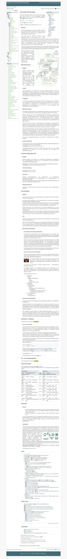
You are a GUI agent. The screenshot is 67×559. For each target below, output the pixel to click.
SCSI (35, 307)
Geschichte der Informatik (31, 463)
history (33, 20)
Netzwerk (49, 31)
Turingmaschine (50, 473)
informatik (11, 18)
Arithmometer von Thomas (38, 350)
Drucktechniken (11, 73)
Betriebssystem (50, 15)
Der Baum (10, 71)
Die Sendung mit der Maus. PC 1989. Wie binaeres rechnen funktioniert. (38, 506)
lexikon (11, 22)
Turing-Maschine (35, 472)
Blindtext (9, 70)
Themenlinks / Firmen (12, 113)
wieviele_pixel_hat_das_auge (14, 50)
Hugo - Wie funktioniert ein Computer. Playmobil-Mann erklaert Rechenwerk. (39, 508)
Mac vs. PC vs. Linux (30, 518)
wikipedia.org (40, 366)
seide (11, 44)
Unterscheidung (51, 19)
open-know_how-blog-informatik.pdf (31, 529)
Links (58, 523)
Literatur (9, 93)
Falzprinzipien (10, 81)
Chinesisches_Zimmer (38, 476)
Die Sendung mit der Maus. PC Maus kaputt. (35, 516)
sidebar (11, 46)
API (30, 105)
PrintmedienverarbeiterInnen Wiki (49, 2)
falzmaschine (12, 35)
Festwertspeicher (32, 535)
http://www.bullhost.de (28, 18)
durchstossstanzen (13, 30)
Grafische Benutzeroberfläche (47, 125)
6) (23, 377)
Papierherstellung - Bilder (12, 99)
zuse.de (40, 355)
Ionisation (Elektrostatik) (12, 88)
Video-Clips (50, 34)
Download (49, 35)
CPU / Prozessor (51, 29)
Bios (32, 536)
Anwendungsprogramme (51, 20)
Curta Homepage (50, 480)
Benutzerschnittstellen (52, 26)
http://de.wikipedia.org (25, 17)
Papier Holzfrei (11, 98)
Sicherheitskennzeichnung (13, 109)
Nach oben (58, 549)
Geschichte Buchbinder (12, 82)
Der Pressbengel (11, 72)
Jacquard (28, 465)
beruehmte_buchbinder (13, 28)
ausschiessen (12, 27)
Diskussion (48, 36)
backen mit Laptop (28, 521)
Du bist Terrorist (28, 505)
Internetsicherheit (28, 510)
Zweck (50, 17)
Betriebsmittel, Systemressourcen (40, 539)
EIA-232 (52, 307)
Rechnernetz (33, 448)
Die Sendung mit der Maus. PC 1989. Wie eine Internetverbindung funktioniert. (39, 507)
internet (12, 20)
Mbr (29, 538)
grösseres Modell (50, 349)
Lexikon (9, 92)
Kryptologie (33, 477)
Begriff (50, 16)
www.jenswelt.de (41, 460)
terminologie (13, 21)
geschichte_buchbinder (13, 37)
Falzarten (10, 78)
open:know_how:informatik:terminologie (18, 2)
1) (44, 37)
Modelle (54, 481)
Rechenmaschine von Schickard (38, 349)
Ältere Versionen (18, 549)
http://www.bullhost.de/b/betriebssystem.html (35, 146)
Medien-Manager (51, 549)
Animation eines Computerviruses (33, 520)
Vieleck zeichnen (11, 114)
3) (23, 41)
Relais (33, 470)
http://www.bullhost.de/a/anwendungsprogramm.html (36, 165)
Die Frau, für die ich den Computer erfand (44, 467)
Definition (28, 498)
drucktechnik (12, 29)
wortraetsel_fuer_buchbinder (14, 51)
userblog (10, 53)
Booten (26, 61)
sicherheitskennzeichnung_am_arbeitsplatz (16, 45)
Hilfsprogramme (51, 23)
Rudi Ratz (31, 456)
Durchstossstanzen (11, 75)
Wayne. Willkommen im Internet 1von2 (34, 513)
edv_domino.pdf (28, 530)
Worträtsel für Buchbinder (12, 118)
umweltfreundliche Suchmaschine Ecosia (41, 511)
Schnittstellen (50, 24)
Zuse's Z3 (28, 483)
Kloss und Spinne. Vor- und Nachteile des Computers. (36, 517)
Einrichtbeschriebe (11, 77)
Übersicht (53, 8)
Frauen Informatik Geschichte (32, 462)
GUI (56, 128)
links (9, 54)
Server (50, 32)
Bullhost (33, 457)
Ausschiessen (10, 65)
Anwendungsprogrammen (27, 85)
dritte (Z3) (36, 466)
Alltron (33, 458)
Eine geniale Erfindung (12, 76)
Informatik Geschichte (12, 86)
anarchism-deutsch (30, 496)
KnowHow (51, 523)
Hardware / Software (51, 28)
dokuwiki (10, 59)
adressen (10, 14)
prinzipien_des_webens (13, 42)
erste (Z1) (30, 466)
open (8, 13)
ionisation (11, 38)
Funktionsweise (43, 480)
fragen (12, 19)
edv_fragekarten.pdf (29, 531)
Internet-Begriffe (28, 20)
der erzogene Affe (30, 486)
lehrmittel (10, 52)
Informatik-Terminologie (12, 87)
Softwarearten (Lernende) (30, 170)
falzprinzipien (12, 36)
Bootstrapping (51, 48)
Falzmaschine (10, 80)
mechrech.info (30, 353)
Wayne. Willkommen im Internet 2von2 (34, 515)
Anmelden (58, 8)
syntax (10, 60)
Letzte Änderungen (45, 8)
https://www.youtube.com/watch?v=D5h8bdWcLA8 (36, 493)
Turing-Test (28, 476)
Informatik (46, 455)
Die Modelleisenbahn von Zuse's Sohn (34, 468)
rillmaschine (12, 26)
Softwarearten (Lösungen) (31, 171)
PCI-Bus (31, 307)
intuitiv (26, 271)
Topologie (50, 33)
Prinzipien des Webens (12, 102)
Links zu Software (36, 498)
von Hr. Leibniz (54, 348)
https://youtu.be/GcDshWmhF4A (42, 489)
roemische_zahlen (13, 43)
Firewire (42, 307)
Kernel (40, 118)
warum (10, 61)
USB (39, 307)
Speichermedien (50, 30)
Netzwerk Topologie (29, 22)
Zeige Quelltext (11, 8)
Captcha (27, 477)
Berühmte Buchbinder (12, 66)
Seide (9, 108)
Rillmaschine (10, 103)
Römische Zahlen (11, 104)
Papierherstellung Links (12, 101)
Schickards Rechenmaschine (32, 482)
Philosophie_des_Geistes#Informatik (52, 476)
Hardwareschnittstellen (52, 27)
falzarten (11, 34)
